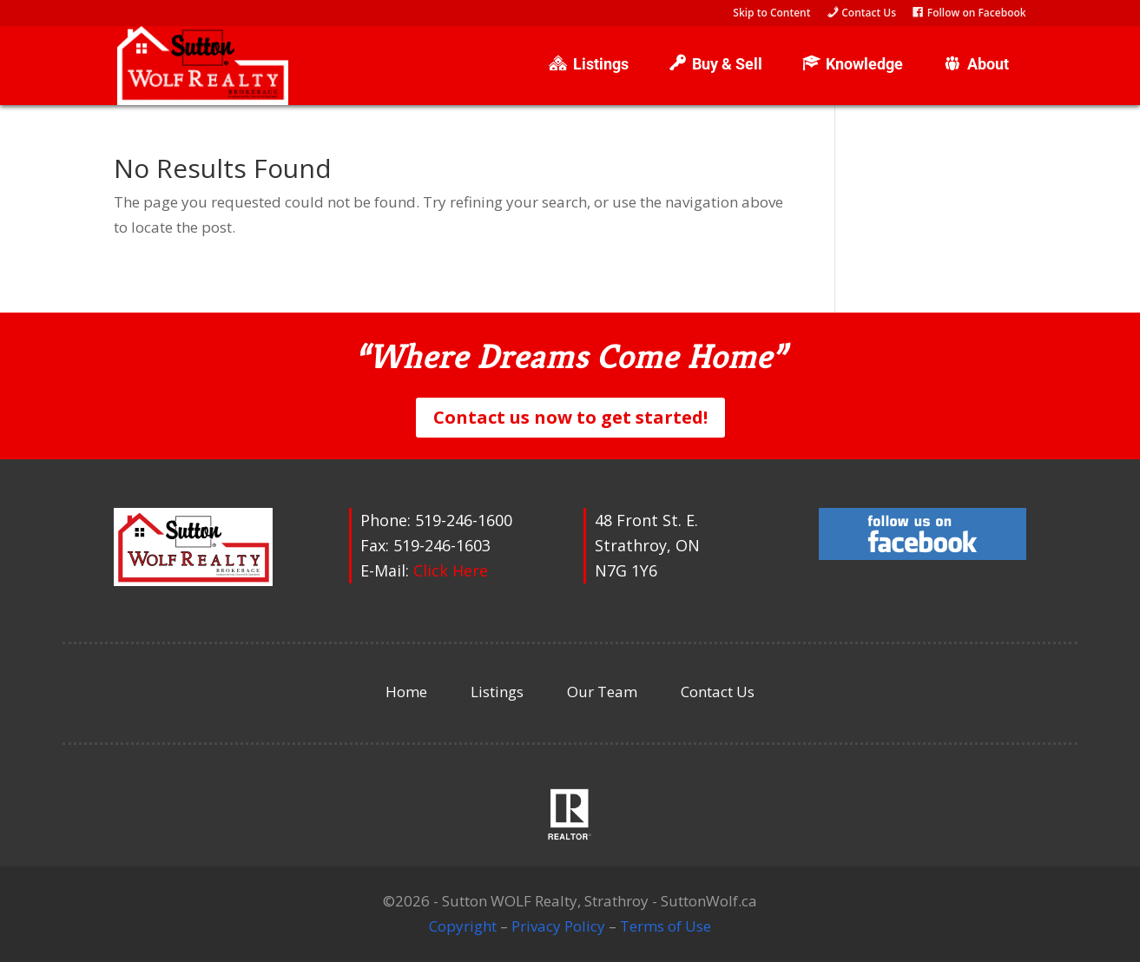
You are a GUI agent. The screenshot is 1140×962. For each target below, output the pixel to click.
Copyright (463, 926)
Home (406, 692)
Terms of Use (665, 926)
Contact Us (718, 692)
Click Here (450, 570)
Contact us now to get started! (570, 417)
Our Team (602, 692)
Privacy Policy (558, 926)
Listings (497, 692)
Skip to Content (771, 14)
